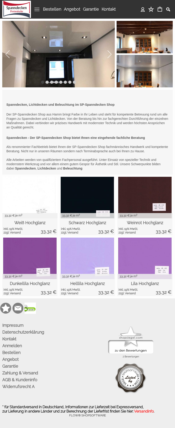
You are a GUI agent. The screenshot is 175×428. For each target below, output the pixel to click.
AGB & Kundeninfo (19, 379)
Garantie (91, 9)
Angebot (72, 9)
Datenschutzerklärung (23, 332)
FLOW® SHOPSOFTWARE (87, 415)
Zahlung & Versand (20, 373)
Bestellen (52, 9)
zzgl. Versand (12, 232)
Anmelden (143, 9)
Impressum (12, 325)
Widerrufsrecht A (18, 386)
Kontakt (109, 9)
